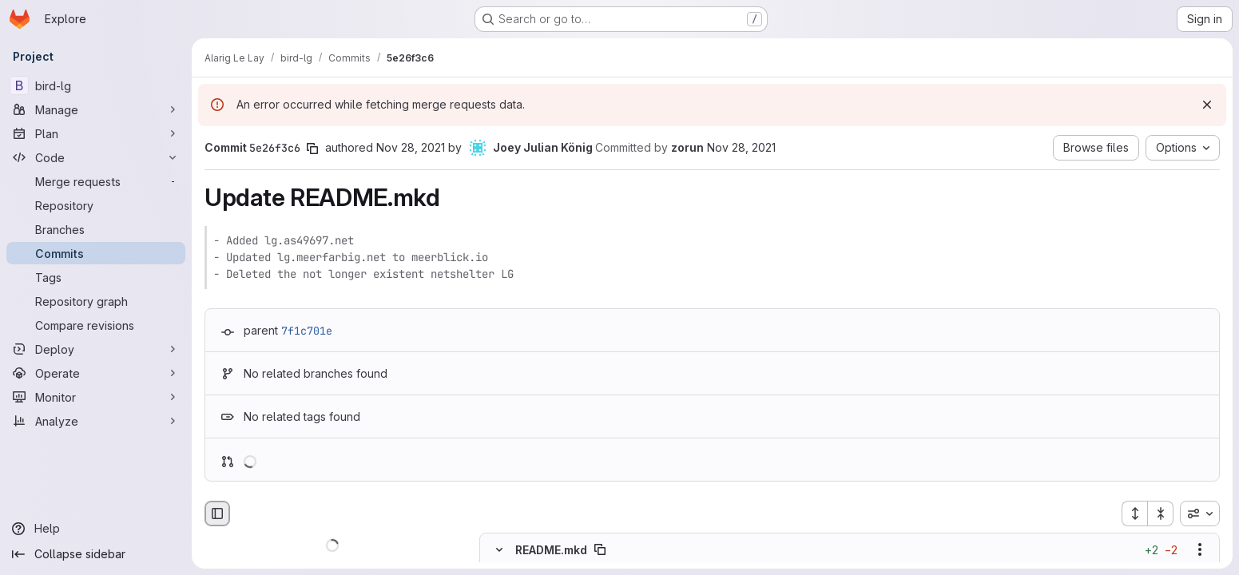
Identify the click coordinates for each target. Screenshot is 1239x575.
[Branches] (95, 229)
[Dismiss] (1207, 104)
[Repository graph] (95, 301)
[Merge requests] (95, 181)
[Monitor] (95, 397)
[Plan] (95, 133)
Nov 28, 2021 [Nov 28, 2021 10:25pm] (741, 147)
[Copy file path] (600, 550)
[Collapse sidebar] (95, 554)
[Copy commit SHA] (312, 148)
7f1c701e (306, 330)
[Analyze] (95, 421)
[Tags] (95, 277)
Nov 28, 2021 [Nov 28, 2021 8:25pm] (410, 147)
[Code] (95, 157)
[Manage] (95, 109)
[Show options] (1199, 550)
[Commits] (95, 253)
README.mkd (551, 550)
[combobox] (1200, 513)
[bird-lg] (95, 85)
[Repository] (95, 205)
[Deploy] (95, 349)
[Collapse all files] (1160, 513)
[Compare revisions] (95, 325)
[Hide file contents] (499, 550)
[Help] (95, 529)
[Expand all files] (1134, 513)
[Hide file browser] (217, 513)
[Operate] (95, 373)
